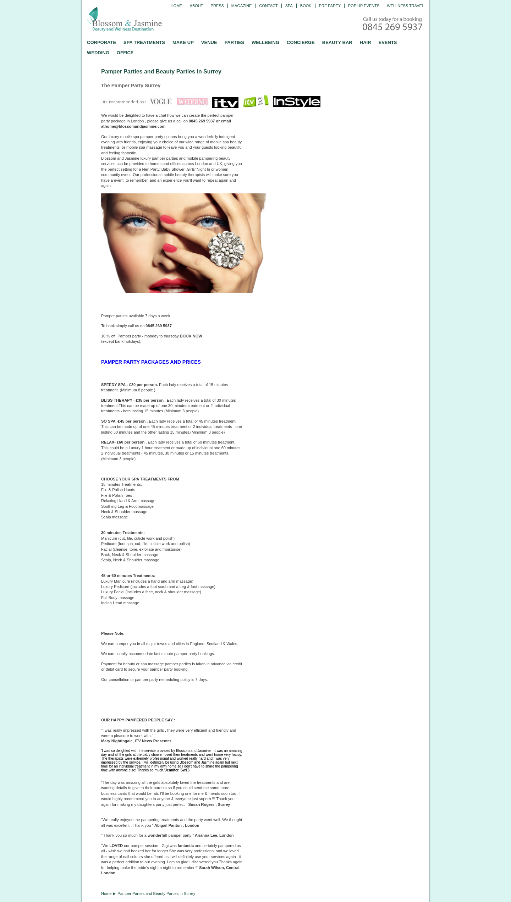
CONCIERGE (301, 42)
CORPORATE (101, 42)
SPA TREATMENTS (144, 42)
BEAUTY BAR (337, 42)
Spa (289, 6)
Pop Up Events (363, 6)
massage (126, 597)
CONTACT (268, 6)
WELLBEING (265, 42)
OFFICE (125, 52)
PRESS (217, 6)
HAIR (365, 42)
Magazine (241, 6)
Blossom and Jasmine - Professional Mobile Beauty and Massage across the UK (140, 20)
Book (306, 6)
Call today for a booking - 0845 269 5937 (393, 24)
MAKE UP (183, 42)
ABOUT (196, 6)
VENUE (209, 42)
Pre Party (330, 6)
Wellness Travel (405, 6)
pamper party (186, 653)
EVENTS (388, 42)
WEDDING (98, 52)
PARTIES (234, 42)
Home (176, 6)
